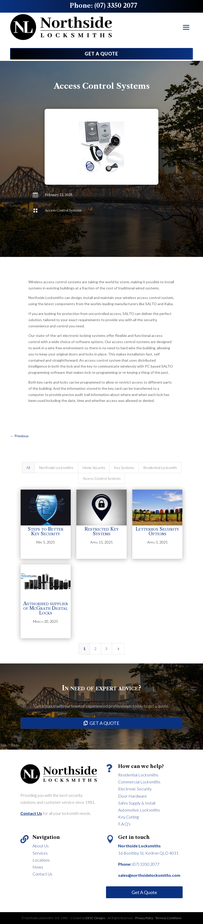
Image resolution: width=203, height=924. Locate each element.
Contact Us (42, 873)
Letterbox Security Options (157, 531)
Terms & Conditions (168, 918)
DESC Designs (95, 918)
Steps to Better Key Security (45, 531)
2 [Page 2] (95, 648)
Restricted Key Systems (102, 531)
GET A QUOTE (101, 53)
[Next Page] (118, 648)
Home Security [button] (94, 467)
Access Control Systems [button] (102, 478)
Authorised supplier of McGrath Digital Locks (45, 608)
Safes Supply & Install (136, 802)
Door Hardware (132, 795)
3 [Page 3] (106, 648)
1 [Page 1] (84, 648)
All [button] (28, 467)
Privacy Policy (144, 918)
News (38, 866)
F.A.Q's (124, 823)
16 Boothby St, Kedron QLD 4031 (148, 852)
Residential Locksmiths (138, 774)
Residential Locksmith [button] (160, 467)
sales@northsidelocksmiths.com (149, 875)
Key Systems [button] (124, 467)
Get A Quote (144, 892)
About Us (41, 845)
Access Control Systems (63, 210)
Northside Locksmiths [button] (56, 467)
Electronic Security (135, 788)
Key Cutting (128, 816)
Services (40, 852)
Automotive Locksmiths (139, 809)
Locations (41, 859)
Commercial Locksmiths (139, 781)
